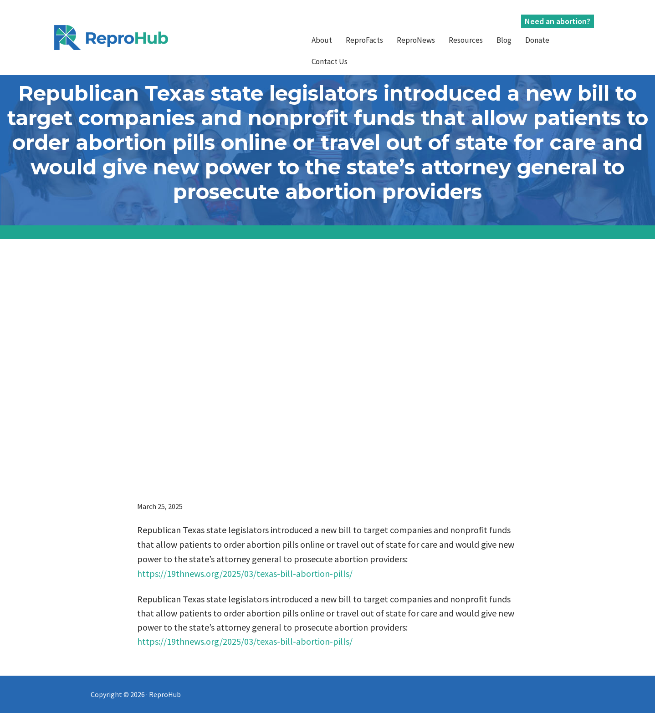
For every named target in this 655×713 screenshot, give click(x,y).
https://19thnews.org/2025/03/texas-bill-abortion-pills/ (245, 573)
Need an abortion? (557, 21)
